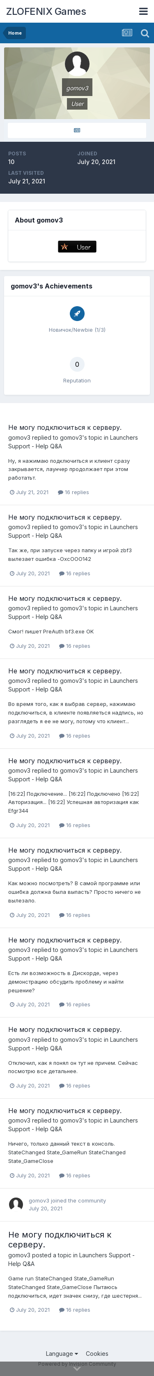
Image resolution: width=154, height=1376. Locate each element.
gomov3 (19, 437)
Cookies (97, 1353)
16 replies (73, 492)
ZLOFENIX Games (46, 11)
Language (62, 1353)
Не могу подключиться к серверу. (65, 427)
